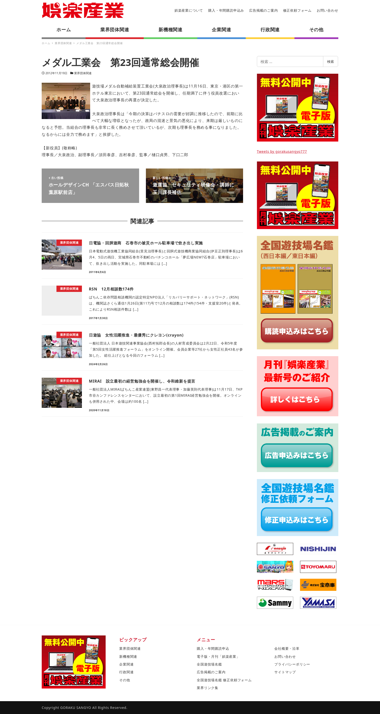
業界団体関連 (83, 73)
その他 (124, 680)
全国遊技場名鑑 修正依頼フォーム (224, 680)
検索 (330, 61)
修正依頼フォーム (297, 10)
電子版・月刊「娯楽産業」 (218, 656)
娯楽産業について (188, 10)
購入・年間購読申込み (226, 10)
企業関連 (126, 664)
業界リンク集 (207, 687)
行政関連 (126, 672)
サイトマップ (285, 672)
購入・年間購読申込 (213, 648)
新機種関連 (128, 656)
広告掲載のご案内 (263, 10)
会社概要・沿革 (287, 648)
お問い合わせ (327, 10)
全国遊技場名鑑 (209, 664)
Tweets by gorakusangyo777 (282, 151)
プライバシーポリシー (292, 664)
